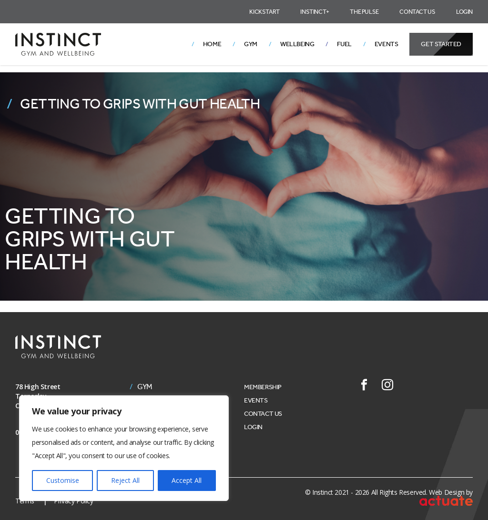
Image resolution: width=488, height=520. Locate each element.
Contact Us (417, 11)
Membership (263, 387)
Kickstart (264, 11)
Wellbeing (297, 44)
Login (464, 11)
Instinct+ (314, 11)
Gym (250, 44)
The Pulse (364, 11)
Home (212, 44)
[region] (124, 448)
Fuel (344, 44)
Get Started (441, 44)
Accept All (187, 480)
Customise (62, 480)
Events (386, 44)
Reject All (125, 480)
